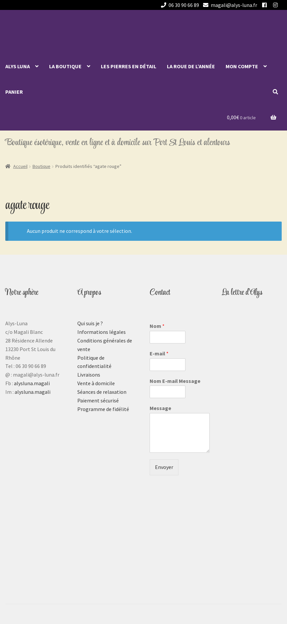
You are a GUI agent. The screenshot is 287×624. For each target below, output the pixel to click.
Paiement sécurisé (98, 400)
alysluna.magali (32, 383)
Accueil (20, 166)
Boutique (41, 166)
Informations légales (101, 332)
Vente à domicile (96, 383)
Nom (157, 326)
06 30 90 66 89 (179, 5)
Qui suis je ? (90, 323)
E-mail (159, 353)
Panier (14, 91)
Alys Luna (17, 66)
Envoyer (164, 467)
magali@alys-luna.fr (229, 5)
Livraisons (88, 374)
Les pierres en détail (128, 66)
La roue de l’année (191, 66)
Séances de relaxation (101, 392)
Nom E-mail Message (175, 381)
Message (160, 408)
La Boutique (65, 66)
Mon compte (242, 66)
